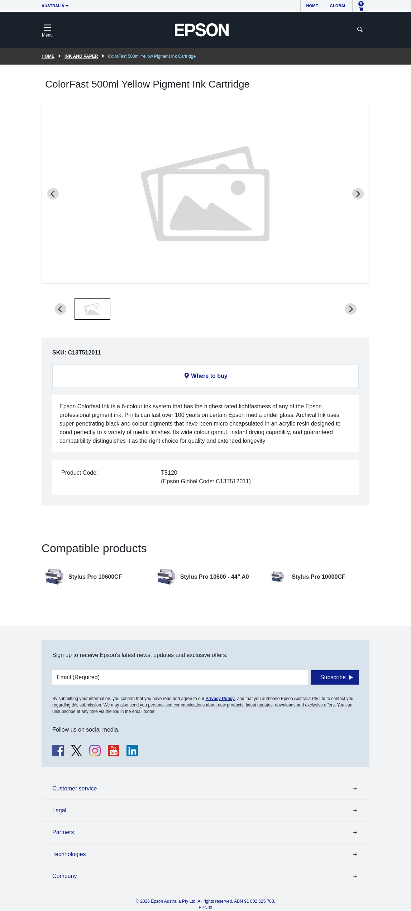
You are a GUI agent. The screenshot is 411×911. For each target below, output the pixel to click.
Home (312, 6)
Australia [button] (53, 6)
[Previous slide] (53, 193)
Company (64, 876)
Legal (59, 810)
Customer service (74, 788)
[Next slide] (358, 193)
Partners (63, 832)
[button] (92, 309)
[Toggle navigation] (47, 30)
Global (338, 6)
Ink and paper (81, 56)
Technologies (69, 854)
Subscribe (333, 677)
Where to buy (209, 376)
